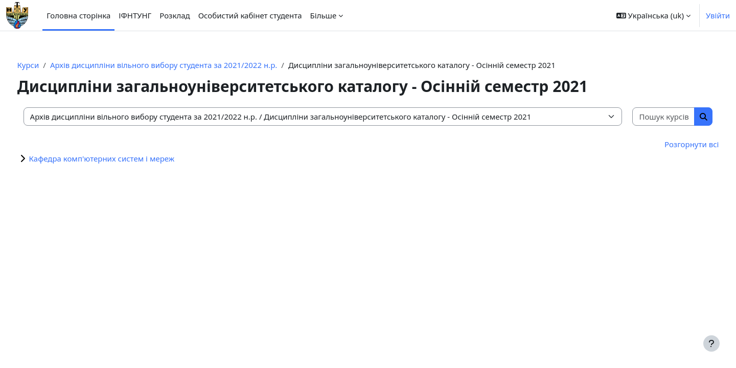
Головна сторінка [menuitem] (78, 15)
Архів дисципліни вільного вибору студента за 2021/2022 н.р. (182, 65)
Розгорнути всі (673, 144)
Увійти (718, 15)
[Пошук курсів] (647, 116)
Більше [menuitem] (323, 15)
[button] (653, 15)
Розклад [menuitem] (174, 15)
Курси (47, 65)
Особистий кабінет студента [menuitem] (250, 15)
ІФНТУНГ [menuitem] (135, 15)
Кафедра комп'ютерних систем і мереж (121, 158)
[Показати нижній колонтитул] (711, 343)
